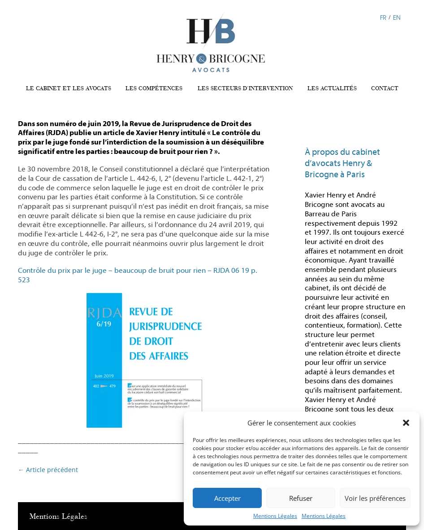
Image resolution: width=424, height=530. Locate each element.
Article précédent (48, 469)
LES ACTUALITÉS (332, 88)
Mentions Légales (275, 516)
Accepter (227, 498)
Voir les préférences (375, 498)
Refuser (300, 498)
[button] (406, 422)
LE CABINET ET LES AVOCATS (68, 88)
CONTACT (384, 88)
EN (397, 17)
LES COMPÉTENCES (153, 88)
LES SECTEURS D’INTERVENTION (245, 88)
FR (383, 17)
